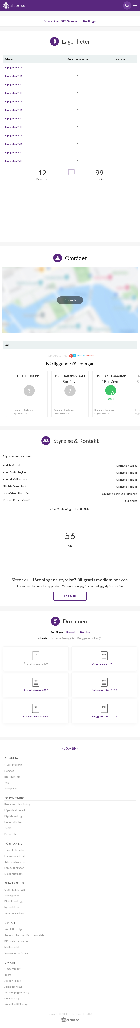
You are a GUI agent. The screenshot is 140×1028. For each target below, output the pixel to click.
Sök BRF (70, 748)
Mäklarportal (11, 947)
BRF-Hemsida (12, 776)
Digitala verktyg (13, 816)
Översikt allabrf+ (14, 764)
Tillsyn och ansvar (14, 861)
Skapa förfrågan (13, 873)
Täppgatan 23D (13, 92)
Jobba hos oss (12, 980)
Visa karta (70, 300)
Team (7, 974)
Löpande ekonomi (14, 810)
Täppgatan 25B (13, 109)
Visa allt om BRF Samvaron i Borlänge (70, 21)
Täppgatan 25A (13, 101)
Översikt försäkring (15, 850)
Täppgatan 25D (13, 126)
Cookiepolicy (11, 998)
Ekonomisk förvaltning (17, 804)
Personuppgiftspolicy (16, 992)
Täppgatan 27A (13, 135)
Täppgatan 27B (13, 143)
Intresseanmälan (14, 913)
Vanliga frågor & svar (16, 952)
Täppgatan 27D (13, 160)
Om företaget (12, 968)
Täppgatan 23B (13, 75)
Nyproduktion (12, 907)
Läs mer (70, 596)
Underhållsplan (13, 822)
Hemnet (9, 770)
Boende (71, 632)
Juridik (8, 828)
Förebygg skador (14, 867)
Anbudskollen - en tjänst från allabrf (25, 935)
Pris (6, 782)
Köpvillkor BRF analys (16, 1004)
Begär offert (11, 833)
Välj (6, 344)
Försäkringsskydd (14, 855)
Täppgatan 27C (13, 152)
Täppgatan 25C (13, 118)
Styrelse (85, 632)
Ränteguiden (11, 895)
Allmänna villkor (13, 986)
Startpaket (10, 788)
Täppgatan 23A (13, 67)
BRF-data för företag (16, 941)
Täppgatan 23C (13, 84)
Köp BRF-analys (13, 929)
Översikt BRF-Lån (14, 889)
